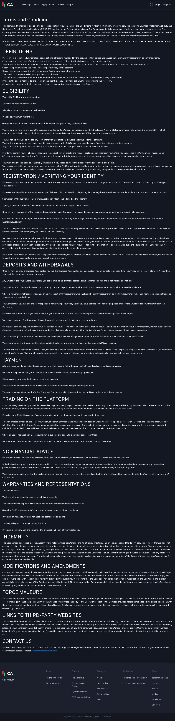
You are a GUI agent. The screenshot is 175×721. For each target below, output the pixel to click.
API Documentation (81, 697)
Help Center (102, 683)
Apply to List (48, 4)
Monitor (60, 4)
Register (167, 4)
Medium (155, 694)
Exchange (26, 4)
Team (99, 699)
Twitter (155, 689)
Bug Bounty (102, 689)
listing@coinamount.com (133, 683)
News (36, 4)
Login (157, 4)
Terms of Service (54, 678)
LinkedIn (156, 683)
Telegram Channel (160, 678)
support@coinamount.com (44, 651)
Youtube (156, 705)
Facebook (156, 699)
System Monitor (79, 692)
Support (70, 4)
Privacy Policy (52, 683)
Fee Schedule (78, 678)
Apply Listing (103, 694)
